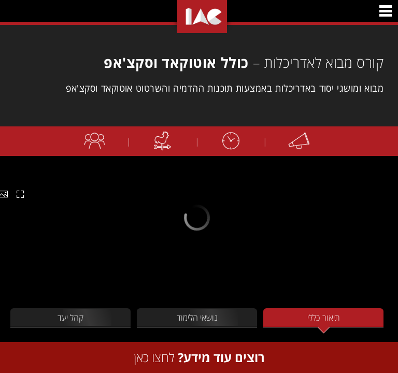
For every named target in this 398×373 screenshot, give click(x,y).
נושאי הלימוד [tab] (197, 317)
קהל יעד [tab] (70, 317)
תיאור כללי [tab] (323, 317)
